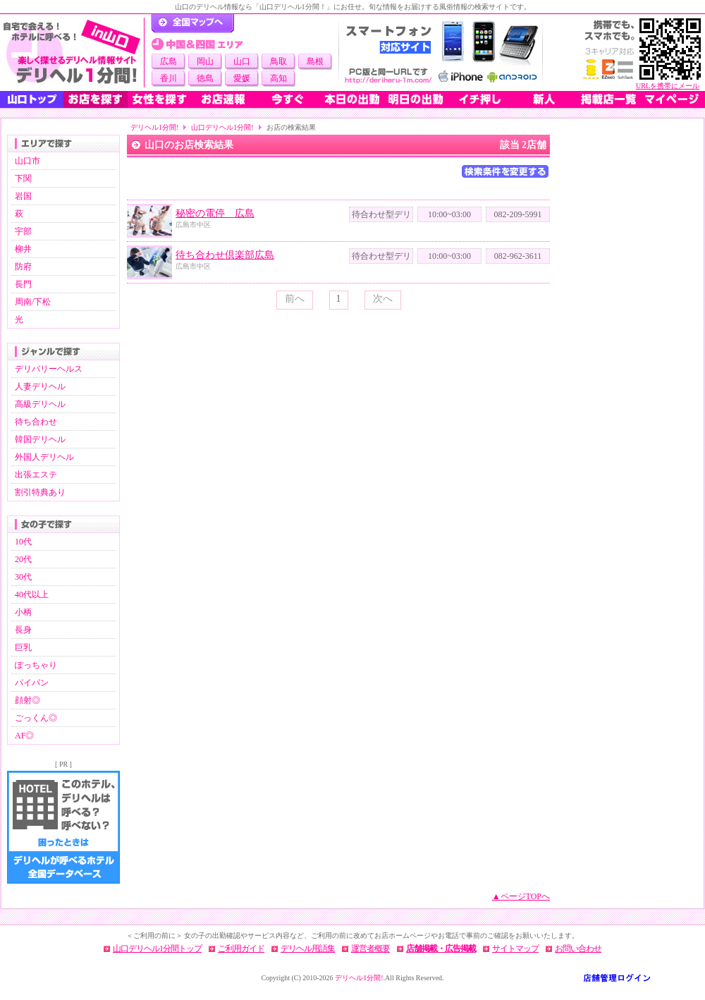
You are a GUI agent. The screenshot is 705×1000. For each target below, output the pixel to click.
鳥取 (278, 61)
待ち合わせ (36, 422)
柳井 (23, 249)
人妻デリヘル (40, 386)
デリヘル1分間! (154, 127)
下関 (23, 178)
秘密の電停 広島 (215, 213)
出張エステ (36, 475)
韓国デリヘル (40, 439)
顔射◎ (27, 700)
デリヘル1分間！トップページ (193, 23)
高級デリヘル (40, 404)
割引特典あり (40, 492)
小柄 (23, 612)
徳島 (205, 78)
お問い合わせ (578, 948)
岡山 (205, 61)
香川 (168, 78)
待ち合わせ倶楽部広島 (225, 255)
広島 (168, 61)
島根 (315, 61)
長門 (23, 284)
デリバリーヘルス (48, 369)
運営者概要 (370, 948)
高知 (278, 78)
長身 (23, 630)
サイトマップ (515, 948)
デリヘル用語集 (308, 948)
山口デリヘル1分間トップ (157, 948)
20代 (23, 559)
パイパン (32, 683)
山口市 (27, 161)
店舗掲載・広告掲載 (441, 948)
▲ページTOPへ (521, 896)
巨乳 (23, 647)
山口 (241, 61)
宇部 (23, 231)
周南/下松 (33, 302)
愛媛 (241, 78)
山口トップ (31, 99)
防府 (23, 267)
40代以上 (32, 594)
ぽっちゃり (36, 665)
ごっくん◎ (36, 718)
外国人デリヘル (44, 457)
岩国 (23, 196)
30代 (23, 577)
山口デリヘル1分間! (222, 127)
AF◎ (24, 735)
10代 (23, 542)
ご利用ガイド (241, 948)
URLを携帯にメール (667, 86)
